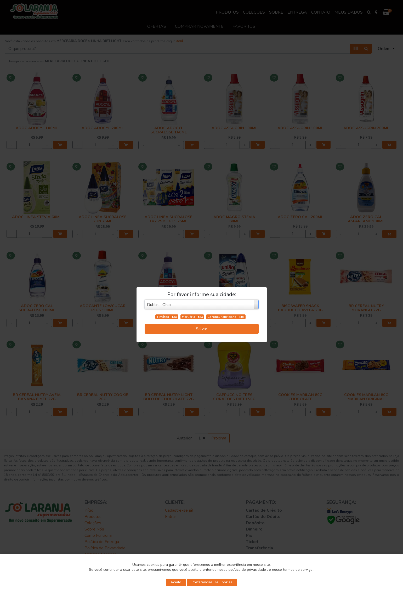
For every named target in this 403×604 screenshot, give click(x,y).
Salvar (201, 329)
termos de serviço (298, 569)
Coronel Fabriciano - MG (225, 317)
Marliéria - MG (192, 317)
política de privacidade (248, 569)
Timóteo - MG (167, 317)
